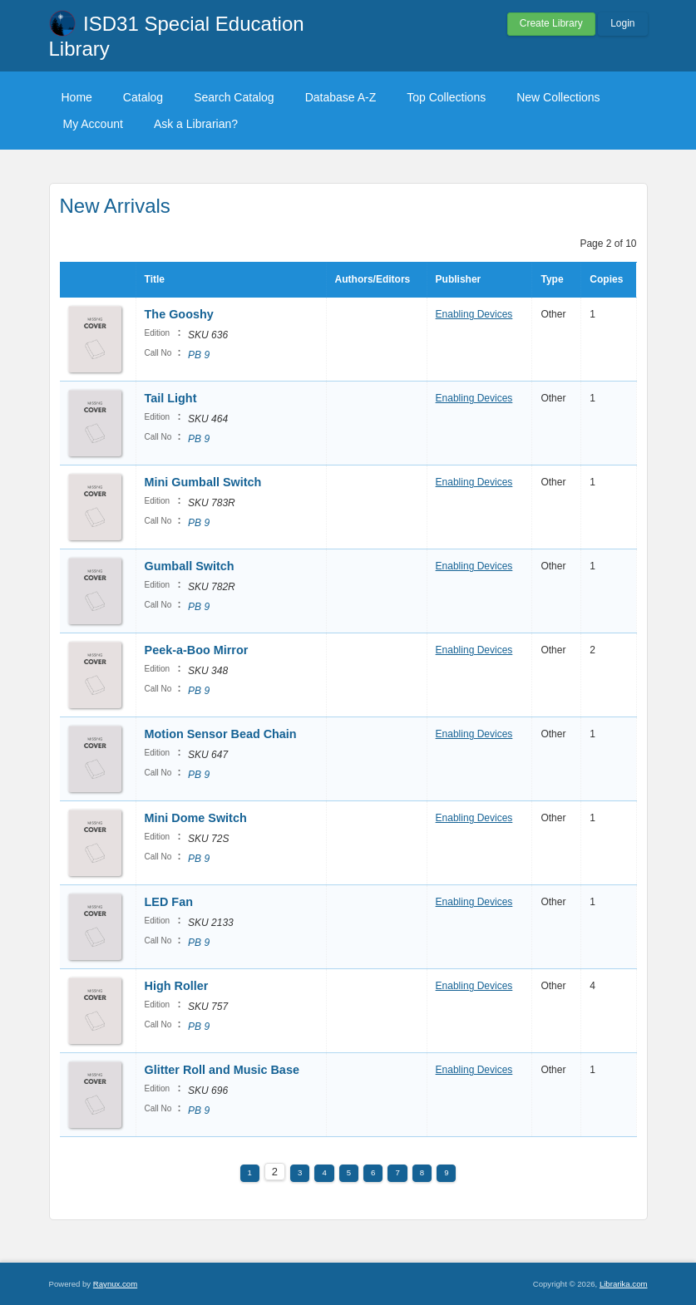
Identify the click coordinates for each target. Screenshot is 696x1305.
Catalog (143, 97)
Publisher (458, 279)
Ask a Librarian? (196, 123)
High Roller (177, 985)
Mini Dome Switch (196, 818)
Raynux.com (115, 1283)
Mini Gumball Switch (203, 482)
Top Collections (446, 97)
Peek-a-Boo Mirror (197, 650)
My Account (93, 123)
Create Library (551, 23)
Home (77, 97)
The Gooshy (179, 314)
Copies (606, 279)
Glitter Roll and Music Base (222, 1069)
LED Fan (169, 902)
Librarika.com (624, 1283)
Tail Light (171, 398)
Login (622, 23)
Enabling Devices (474, 314)
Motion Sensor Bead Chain (221, 734)
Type (552, 279)
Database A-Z (341, 97)
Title (155, 279)
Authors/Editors (373, 279)
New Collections (558, 97)
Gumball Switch (189, 566)
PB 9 (199, 355)
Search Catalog (234, 97)
